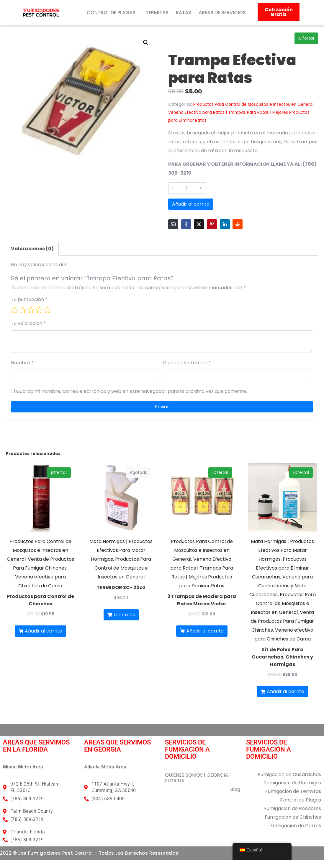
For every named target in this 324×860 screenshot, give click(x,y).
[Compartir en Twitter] (199, 224)
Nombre (22, 362)
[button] (145, 42)
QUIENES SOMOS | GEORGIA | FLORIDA (198, 778)
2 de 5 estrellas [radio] (22, 309)
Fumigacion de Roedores (292, 808)
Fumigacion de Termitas (293, 791)
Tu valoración (28, 323)
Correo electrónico (187, 362)
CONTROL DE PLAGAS (111, 12)
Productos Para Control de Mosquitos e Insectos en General (253, 104)
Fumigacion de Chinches (293, 817)
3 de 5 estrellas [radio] (31, 309)
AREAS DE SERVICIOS (222, 12)
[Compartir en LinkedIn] (225, 224)
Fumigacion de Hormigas (292, 782)
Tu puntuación (29, 299)
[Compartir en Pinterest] (212, 224)
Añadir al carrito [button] (43, 630)
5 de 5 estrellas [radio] (47, 309)
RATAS (183, 12)
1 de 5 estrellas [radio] (14, 309)
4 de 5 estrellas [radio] (39, 309)
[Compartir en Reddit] (238, 224)
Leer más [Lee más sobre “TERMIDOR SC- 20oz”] (124, 614)
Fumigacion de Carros (295, 825)
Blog (235, 789)
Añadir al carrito (191, 204)
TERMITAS (157, 12)
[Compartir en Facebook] (186, 224)
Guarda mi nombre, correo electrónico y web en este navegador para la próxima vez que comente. (131, 391)
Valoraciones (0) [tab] (32, 248)
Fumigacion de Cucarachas (289, 774)
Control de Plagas (300, 799)
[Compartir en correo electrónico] (173, 224)
